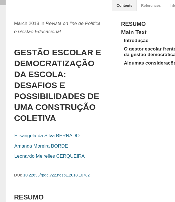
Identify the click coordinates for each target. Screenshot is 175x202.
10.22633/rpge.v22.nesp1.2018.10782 (56, 175)
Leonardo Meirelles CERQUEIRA (49, 156)
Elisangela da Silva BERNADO (46, 135)
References (151, 5)
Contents (124, 5)
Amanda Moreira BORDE (41, 146)
